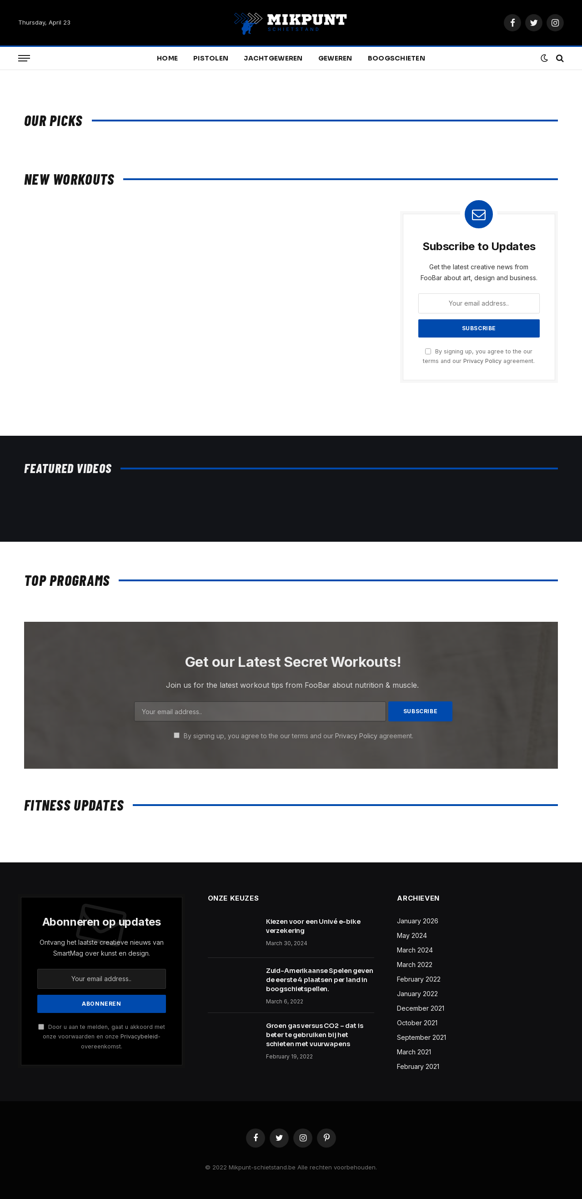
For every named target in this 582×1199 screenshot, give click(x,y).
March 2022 (414, 964)
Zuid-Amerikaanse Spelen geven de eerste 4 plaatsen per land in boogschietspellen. (319, 980)
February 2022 (419, 979)
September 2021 (421, 1037)
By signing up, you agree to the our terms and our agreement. (293, 736)
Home (167, 58)
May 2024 (412, 935)
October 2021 (417, 1023)
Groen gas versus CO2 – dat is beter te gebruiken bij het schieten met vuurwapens (314, 1035)
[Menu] (24, 58)
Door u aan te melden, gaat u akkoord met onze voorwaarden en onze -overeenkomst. (101, 1036)
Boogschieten (396, 58)
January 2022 (417, 993)
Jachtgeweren (273, 58)
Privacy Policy (482, 361)
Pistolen (210, 58)
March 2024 (415, 950)
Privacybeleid (139, 1036)
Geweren (335, 58)
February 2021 (418, 1066)
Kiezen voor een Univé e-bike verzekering (313, 926)
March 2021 (414, 1052)
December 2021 (420, 1008)
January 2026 (417, 921)
